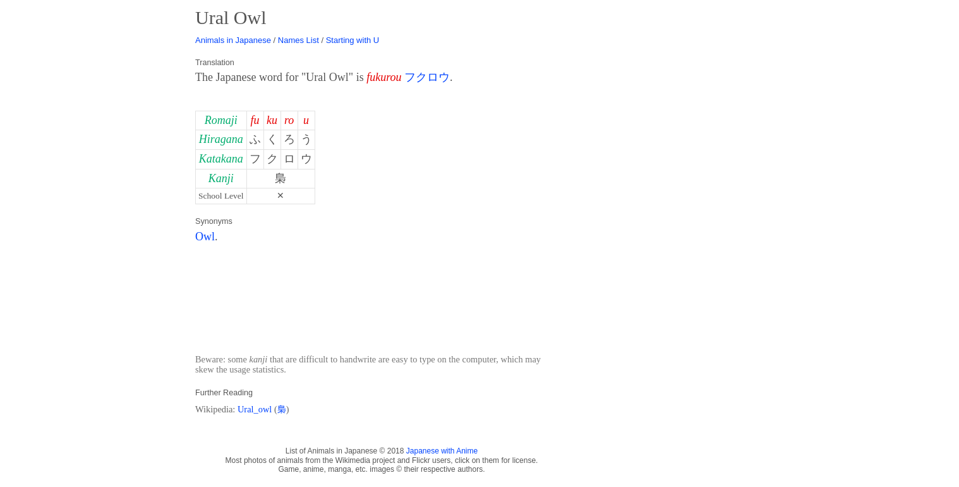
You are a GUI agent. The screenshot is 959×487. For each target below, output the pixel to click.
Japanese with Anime (442, 451)
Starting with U (353, 40)
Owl (205, 236)
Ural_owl (255, 409)
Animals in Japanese (233, 40)
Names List (298, 40)
